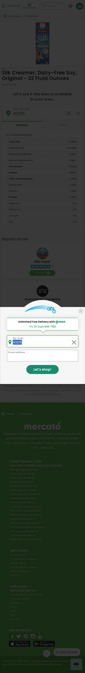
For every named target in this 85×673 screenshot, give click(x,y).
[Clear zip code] (74, 341)
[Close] (81, 311)
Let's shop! (42, 369)
